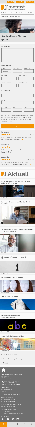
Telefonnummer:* (6, 82)
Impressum (5, 411)
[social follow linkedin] (17, 419)
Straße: (3, 100)
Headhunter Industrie (8, 355)
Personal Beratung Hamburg (11, 359)
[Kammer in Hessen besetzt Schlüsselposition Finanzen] (17, 213)
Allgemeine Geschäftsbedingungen (12, 413)
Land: (25, 107)
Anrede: (3, 68)
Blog (19, 16)
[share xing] (10, 424)
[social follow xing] (3, 419)
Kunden (7, 16)
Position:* (4, 75)
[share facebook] (17, 424)
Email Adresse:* (22, 75)
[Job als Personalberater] (17, 303)
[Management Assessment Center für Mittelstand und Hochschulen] (17, 264)
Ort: (14, 107)
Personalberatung (11, 12)
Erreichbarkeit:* (22, 82)
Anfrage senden (17, 126)
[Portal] (18, 8)
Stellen (2, 16)
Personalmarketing (29, 12)
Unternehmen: (5, 93)
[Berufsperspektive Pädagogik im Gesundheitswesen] (17, 322)
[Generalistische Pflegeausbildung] (17, 342)
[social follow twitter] (12, 419)
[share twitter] (24, 424)
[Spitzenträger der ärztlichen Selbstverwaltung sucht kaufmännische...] (17, 240)
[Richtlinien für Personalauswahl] (17, 284)
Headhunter (4, 12)
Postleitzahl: (4, 107)
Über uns (12, 16)
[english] (30, 2)
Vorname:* (16, 68)
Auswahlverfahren (20, 12)
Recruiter (4, 363)
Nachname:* (27, 68)
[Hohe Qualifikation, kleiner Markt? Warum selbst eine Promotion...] (17, 188)
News (16, 16)
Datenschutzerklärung (18, 115)
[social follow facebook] (8, 419)
